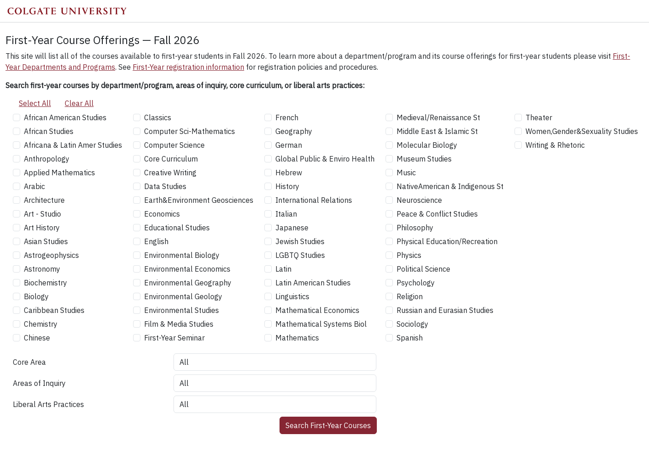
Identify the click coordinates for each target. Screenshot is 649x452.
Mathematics (297, 337)
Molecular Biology (427, 145)
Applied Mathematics (59, 172)
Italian (286, 213)
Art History (42, 227)
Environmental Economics (187, 268)
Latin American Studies (313, 282)
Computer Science (174, 145)
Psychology (416, 282)
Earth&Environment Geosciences (198, 200)
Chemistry (40, 324)
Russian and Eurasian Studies (445, 310)
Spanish (410, 337)
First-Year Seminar (174, 337)
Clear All (79, 103)
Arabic (34, 186)
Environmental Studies (181, 310)
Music (406, 172)
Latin (283, 268)
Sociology (412, 324)
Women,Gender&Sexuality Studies (582, 131)
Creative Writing (170, 172)
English (156, 241)
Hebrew (288, 172)
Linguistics (292, 296)
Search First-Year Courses (328, 425)
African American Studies (65, 117)
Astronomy (42, 268)
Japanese (291, 227)
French (286, 117)
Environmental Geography (187, 282)
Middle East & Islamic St (437, 131)
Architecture (44, 200)
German (288, 145)
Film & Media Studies (178, 324)
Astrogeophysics (51, 255)
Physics (409, 255)
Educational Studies (177, 227)
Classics (157, 117)
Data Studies (165, 186)
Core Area (29, 362)
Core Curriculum (171, 158)
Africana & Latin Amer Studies (73, 145)
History (287, 186)
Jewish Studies (299, 241)
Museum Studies (424, 158)
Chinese (37, 337)
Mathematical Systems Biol (321, 324)
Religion (410, 296)
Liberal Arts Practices (48, 404)
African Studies (48, 131)
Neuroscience (419, 200)
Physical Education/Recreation (447, 241)
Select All (35, 103)
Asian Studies (46, 241)
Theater (539, 117)
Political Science (423, 268)
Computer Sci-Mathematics (189, 131)
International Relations (313, 200)
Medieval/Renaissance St (438, 117)
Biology (36, 296)
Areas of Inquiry (39, 383)
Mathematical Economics (317, 310)
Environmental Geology (183, 296)
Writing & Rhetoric (555, 145)
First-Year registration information (188, 67)
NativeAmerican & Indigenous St (450, 186)
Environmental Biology (181, 255)
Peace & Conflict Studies (437, 213)
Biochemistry (45, 282)
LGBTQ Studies (300, 255)
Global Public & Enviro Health (325, 158)
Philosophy (415, 227)
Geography (293, 131)
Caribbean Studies (54, 310)
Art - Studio (42, 213)
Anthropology (46, 158)
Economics (162, 213)
